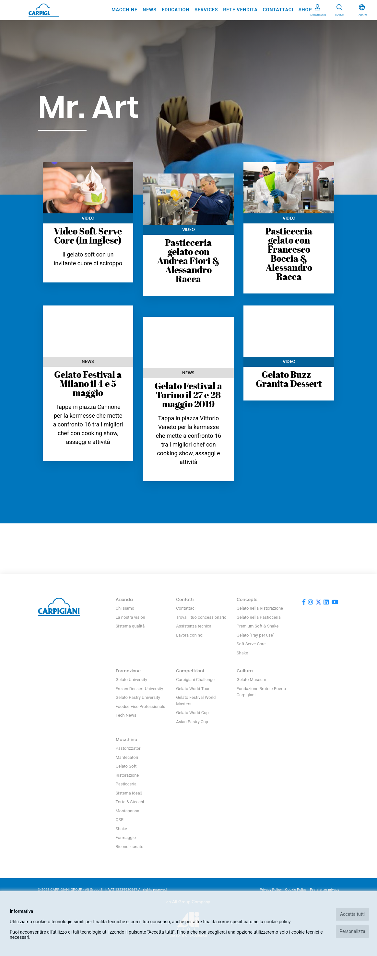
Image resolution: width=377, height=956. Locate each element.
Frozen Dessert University (139, 688)
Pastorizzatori (129, 748)
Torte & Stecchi (130, 801)
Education (175, 10)
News (150, 10)
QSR (120, 819)
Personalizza (352, 931)
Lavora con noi (189, 635)
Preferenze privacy (324, 890)
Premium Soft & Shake (257, 626)
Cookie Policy (296, 890)
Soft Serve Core (251, 643)
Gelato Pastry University (138, 697)
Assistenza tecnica (193, 626)
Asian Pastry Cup (192, 721)
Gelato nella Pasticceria (259, 617)
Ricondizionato (130, 846)
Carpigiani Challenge (195, 679)
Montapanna (127, 810)
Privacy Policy (271, 890)
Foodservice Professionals (140, 706)
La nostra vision (130, 617)
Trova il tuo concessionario (201, 617)
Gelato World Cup (192, 712)
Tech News (126, 715)
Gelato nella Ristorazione (260, 608)
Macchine (124, 10)
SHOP (305, 10)
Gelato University (131, 679)
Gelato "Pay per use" (255, 635)
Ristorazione (127, 775)
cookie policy (277, 921)
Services (206, 10)
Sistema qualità (130, 626)
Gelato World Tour (192, 688)
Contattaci (278, 10)
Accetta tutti (352, 914)
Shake (242, 653)
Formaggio (126, 837)
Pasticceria (126, 784)
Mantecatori (127, 757)
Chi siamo (125, 608)
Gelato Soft (126, 766)
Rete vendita (240, 10)
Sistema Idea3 (129, 793)
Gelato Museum (251, 679)
